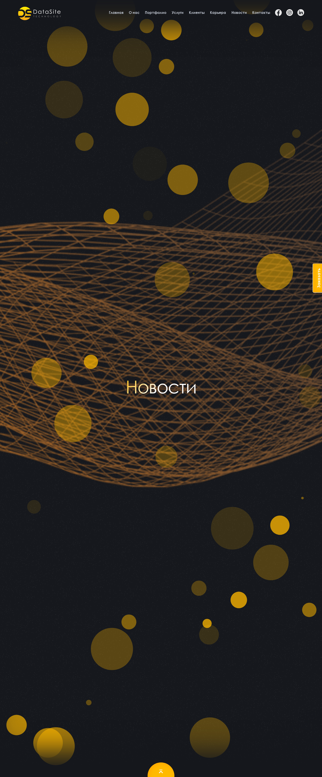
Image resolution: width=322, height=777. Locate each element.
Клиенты (197, 12)
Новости (239, 12)
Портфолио (155, 12)
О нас (134, 12)
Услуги (178, 12)
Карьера (218, 12)
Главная (116, 12)
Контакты (261, 12)
